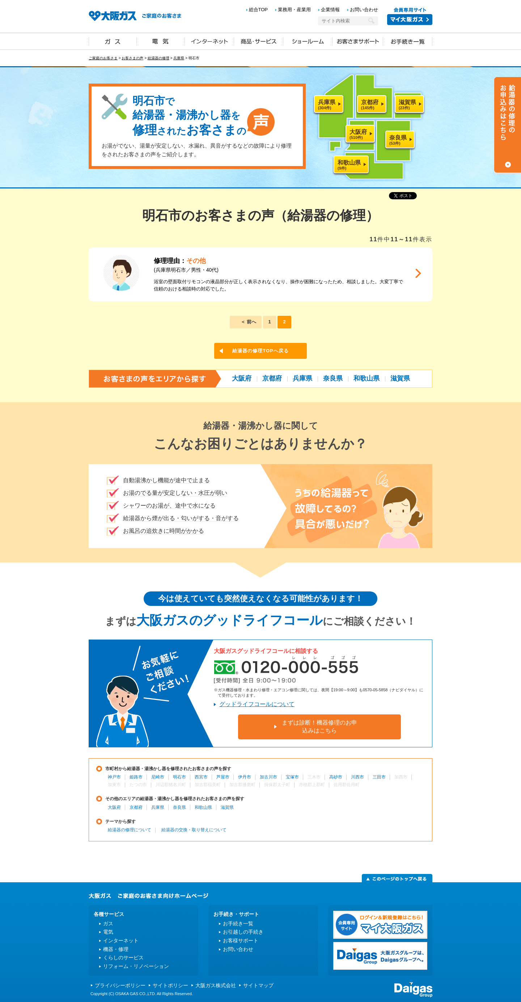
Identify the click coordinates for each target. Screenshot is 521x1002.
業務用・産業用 (294, 9)
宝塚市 (292, 777)
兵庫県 (178, 58)
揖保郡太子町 (277, 784)
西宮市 (201, 777)
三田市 (379, 777)
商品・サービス (258, 41)
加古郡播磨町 (242, 784)
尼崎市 (157, 777)
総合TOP (258, 9)
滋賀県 (400, 378)
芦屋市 (222, 777)
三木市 (314, 777)
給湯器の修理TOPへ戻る (260, 350)
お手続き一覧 (407, 41)
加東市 (114, 784)
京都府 (272, 378)
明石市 (179, 777)
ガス (113, 41)
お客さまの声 (132, 58)
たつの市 (138, 784)
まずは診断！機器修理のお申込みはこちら (319, 726)
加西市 (400, 777)
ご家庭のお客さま (103, 58)
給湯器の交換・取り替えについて (193, 829)
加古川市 (268, 777)
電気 (161, 41)
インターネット (209, 41)
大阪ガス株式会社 (215, 985)
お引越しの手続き (243, 932)
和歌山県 (366, 378)
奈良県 (333, 378)
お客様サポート (240, 940)
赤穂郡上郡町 (312, 784)
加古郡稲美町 (208, 784)
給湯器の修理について (129, 829)
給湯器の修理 (158, 58)
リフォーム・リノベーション (136, 966)
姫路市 (136, 777)
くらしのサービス (123, 957)
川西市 (357, 777)
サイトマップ (258, 985)
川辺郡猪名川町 (171, 784)
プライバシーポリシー (120, 985)
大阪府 (241, 378)
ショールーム (307, 41)
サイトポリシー (170, 985)
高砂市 (335, 777)
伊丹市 (244, 777)
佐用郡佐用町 (347, 784)
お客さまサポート (357, 41)
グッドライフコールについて (257, 704)
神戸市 (114, 777)
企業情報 (330, 9)
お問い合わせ (364, 9)
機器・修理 (115, 949)
